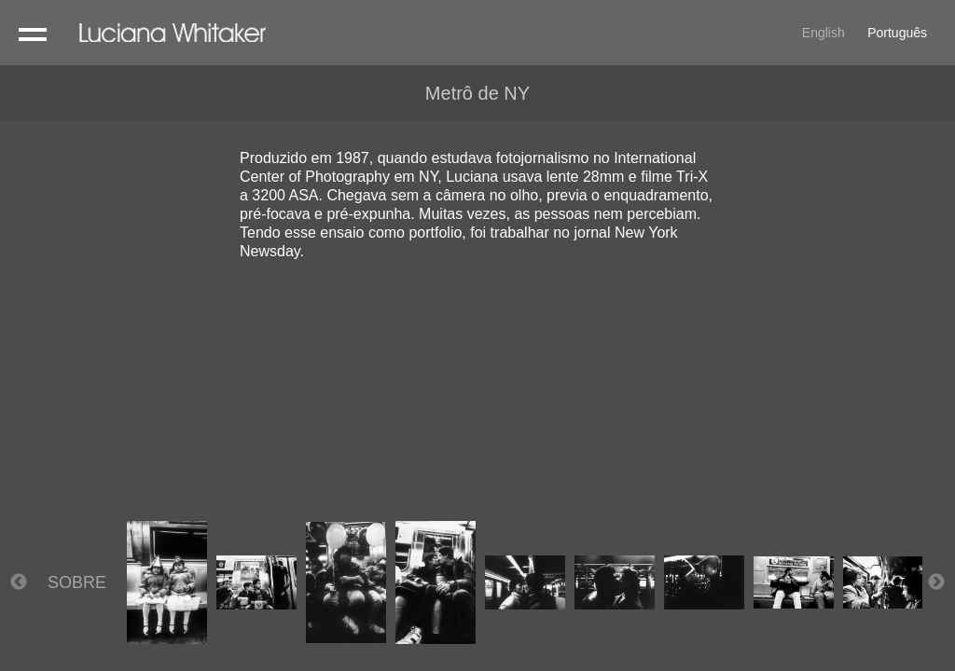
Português (897, 32)
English (823, 32)
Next (936, 582)
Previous (18, 582)
